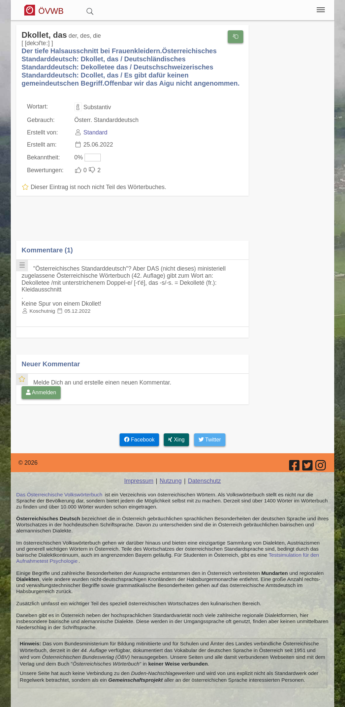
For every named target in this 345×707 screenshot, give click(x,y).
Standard (95, 132)
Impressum (138, 481)
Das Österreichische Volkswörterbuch (59, 494)
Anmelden (41, 392)
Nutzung (171, 481)
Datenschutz (204, 481)
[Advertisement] (132, 223)
